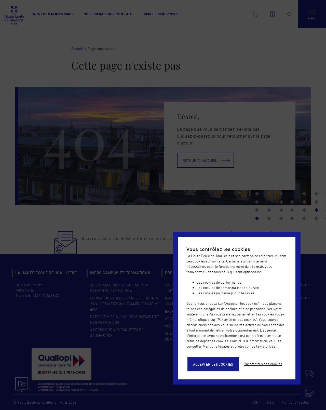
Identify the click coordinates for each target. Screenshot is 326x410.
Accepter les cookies (213, 364)
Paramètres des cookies (263, 364)
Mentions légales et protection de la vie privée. (239, 346)
